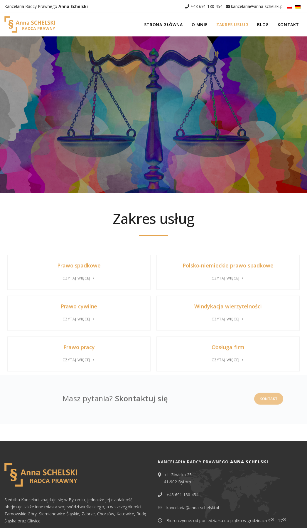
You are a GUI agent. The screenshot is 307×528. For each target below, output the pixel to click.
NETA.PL (296, 514)
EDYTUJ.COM (271, 514)
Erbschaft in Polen (20, 514)
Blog (263, 24)
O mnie (200, 24)
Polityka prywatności (58, 514)
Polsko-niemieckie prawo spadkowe (228, 222)
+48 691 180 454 (203, 6)
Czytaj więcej (79, 235)
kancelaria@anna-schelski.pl (255, 6)
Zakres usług (232, 24)
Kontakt (288, 24)
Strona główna (163, 24)
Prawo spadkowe (79, 222)
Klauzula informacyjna (99, 514)
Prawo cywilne (79, 263)
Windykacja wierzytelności (228, 263)
